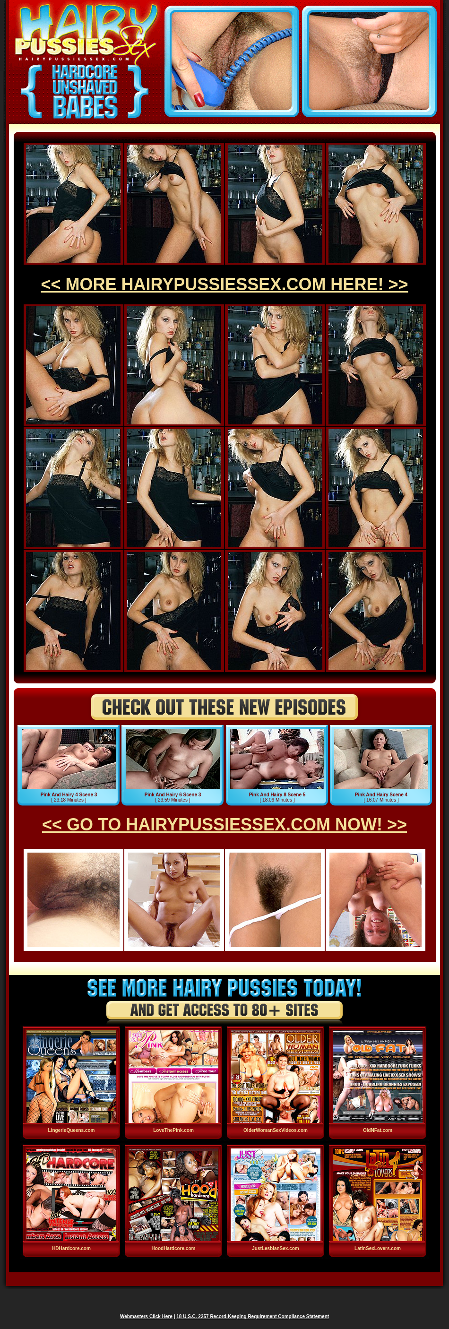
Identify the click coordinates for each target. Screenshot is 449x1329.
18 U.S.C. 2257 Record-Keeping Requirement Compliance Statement (252, 1316)
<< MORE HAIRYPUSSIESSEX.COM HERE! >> (224, 284)
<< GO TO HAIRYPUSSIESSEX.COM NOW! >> (224, 824)
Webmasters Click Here (146, 1316)
